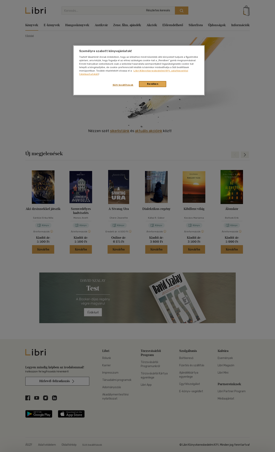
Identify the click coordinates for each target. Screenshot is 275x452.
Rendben (152, 83)
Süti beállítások (123, 84)
